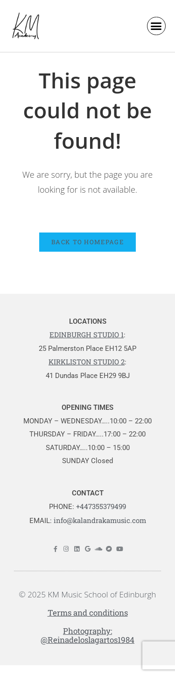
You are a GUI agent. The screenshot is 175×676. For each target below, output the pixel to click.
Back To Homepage (87, 242)
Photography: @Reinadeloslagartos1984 (87, 635)
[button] (156, 26)
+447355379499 (101, 506)
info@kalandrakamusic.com (100, 520)
